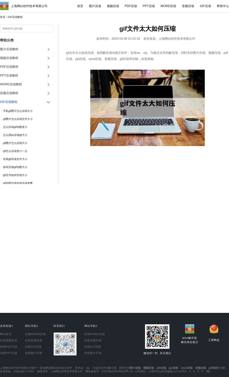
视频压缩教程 (9, 58)
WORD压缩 (168, 6)
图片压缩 (95, 6)
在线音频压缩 (33, 340)
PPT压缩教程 (9, 75)
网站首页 (5, 334)
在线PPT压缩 (8, 352)
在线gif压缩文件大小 (15, 159)
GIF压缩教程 (15, 17)
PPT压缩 (149, 6)
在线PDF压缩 (8, 346)
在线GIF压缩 (33, 346)
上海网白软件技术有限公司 (29, 6)
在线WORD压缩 (35, 334)
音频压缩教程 (9, 93)
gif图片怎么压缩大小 (15, 143)
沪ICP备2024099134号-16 (117, 371)
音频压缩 (188, 6)
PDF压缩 (131, 6)
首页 (80, 6)
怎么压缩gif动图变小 (15, 126)
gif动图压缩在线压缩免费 (18, 183)
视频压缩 (113, 6)
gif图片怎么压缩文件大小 (18, 118)
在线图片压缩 (33, 352)
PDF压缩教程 (9, 66)
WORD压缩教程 (11, 84)
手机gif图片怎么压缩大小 (18, 110)
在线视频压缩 (8, 340)
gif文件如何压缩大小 (15, 175)
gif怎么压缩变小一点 (15, 151)
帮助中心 (223, 6)
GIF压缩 (205, 6)
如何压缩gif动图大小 (15, 167)
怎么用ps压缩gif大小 (15, 134)
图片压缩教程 (9, 49)
